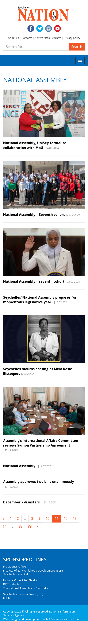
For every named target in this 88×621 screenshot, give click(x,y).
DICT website (11, 584)
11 (56, 518)
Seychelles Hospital (15, 574)
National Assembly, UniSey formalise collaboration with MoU (34, 145)
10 (47, 518)
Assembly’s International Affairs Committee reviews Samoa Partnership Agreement (40, 443)
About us (13, 38)
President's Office (14, 566)
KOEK (6, 598)
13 (75, 518)
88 (21, 526)
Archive (56, 38)
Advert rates (42, 38)
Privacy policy (72, 38)
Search (76, 46)
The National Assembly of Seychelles (26, 588)
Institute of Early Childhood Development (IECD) (33, 570)
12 (66, 518)
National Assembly (20, 466)
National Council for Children (21, 580)
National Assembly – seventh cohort (34, 281)
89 (30, 526)
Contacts (27, 38)
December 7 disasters (22, 502)
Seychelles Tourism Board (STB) (23, 594)
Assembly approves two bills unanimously (38, 481)
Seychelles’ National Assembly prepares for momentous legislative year (40, 299)
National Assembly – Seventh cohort (34, 214)
